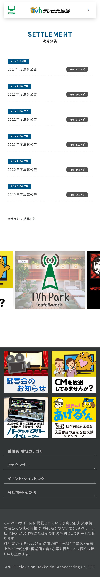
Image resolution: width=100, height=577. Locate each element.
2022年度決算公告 (48, 119)
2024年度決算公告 (48, 69)
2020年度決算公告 (48, 169)
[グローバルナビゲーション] (88, 10)
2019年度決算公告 (48, 194)
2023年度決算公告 (48, 94)
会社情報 (14, 219)
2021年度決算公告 (48, 144)
